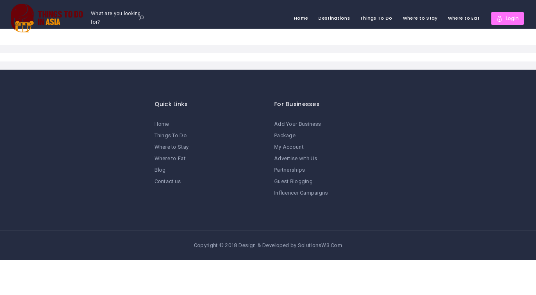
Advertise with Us (296, 158)
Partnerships (289, 170)
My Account (289, 147)
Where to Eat (463, 18)
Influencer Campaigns (301, 193)
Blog (160, 170)
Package (284, 135)
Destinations (334, 18)
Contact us (167, 181)
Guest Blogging (293, 181)
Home (301, 18)
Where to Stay (420, 18)
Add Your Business (297, 124)
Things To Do (376, 18)
